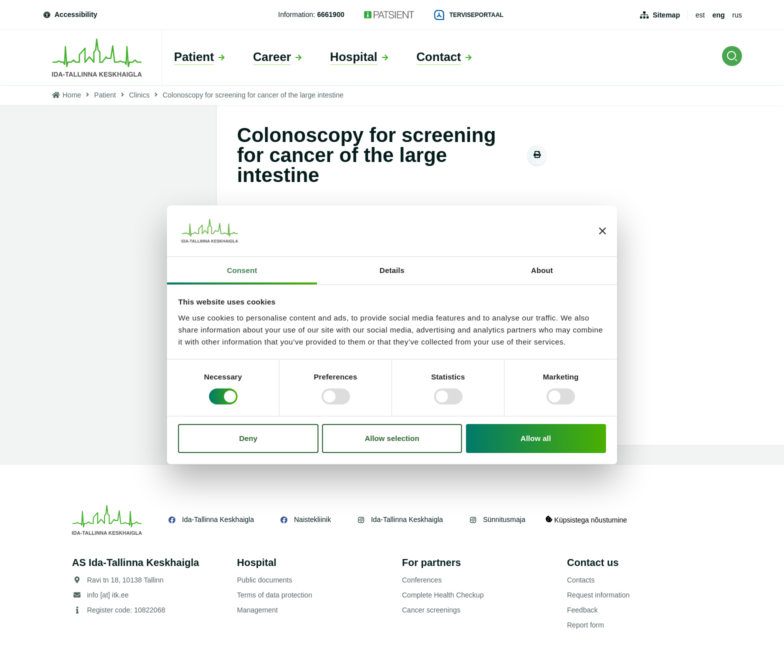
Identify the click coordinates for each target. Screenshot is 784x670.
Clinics (139, 95)
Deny (248, 438)
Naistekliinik (312, 520)
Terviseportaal (469, 15)
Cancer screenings (431, 610)
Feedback (582, 610)
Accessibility (70, 14)
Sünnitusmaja (504, 520)
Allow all (535, 438)
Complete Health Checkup (443, 595)
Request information (598, 595)
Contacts (580, 580)
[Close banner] (602, 231)
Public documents (264, 580)
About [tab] (542, 270)
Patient (105, 95)
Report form (585, 625)
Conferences (422, 580)
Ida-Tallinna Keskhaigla (218, 520)
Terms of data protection (274, 595)
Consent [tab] (242, 270)
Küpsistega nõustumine (586, 520)
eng (718, 15)
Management (257, 610)
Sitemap (666, 15)
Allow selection (391, 438)
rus (737, 15)
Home (71, 95)
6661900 (330, 14)
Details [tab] (392, 270)
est (700, 15)
